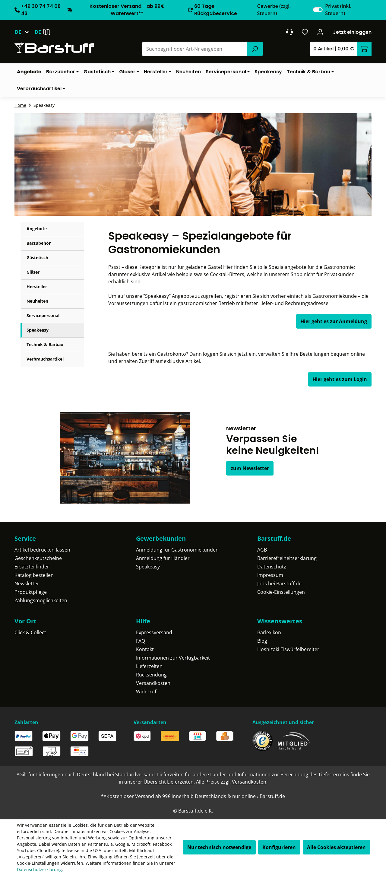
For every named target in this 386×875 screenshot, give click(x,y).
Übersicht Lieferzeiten (169, 781)
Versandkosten (153, 683)
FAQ (140, 641)
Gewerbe (274, 10)
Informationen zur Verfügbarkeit (173, 657)
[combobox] (195, 49)
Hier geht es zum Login (339, 379)
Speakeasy (38, 330)
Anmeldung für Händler (163, 558)
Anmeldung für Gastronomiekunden (177, 549)
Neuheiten (37, 301)
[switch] (318, 9)
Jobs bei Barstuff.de (279, 583)
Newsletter (26, 583)
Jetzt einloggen (352, 32)
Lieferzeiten (149, 666)
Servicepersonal (43, 315)
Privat (338, 10)
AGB (262, 549)
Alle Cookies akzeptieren (336, 847)
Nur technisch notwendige (219, 847)
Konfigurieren (279, 847)
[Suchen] (254, 49)
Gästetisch (37, 257)
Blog (262, 641)
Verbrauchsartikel (45, 359)
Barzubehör (39, 243)
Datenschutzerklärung (39, 869)
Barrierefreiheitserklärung (287, 558)
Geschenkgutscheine (38, 558)
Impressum (270, 575)
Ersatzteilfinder (31, 566)
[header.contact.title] (289, 32)
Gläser (33, 272)
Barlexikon (269, 632)
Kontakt (145, 649)
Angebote (37, 228)
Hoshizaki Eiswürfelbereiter (288, 649)
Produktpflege (30, 592)
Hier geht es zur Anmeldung (333, 321)
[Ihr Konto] (320, 32)
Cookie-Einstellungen (281, 592)
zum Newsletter (250, 468)
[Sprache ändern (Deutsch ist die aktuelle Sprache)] (24, 32)
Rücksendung (151, 674)
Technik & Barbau (45, 344)
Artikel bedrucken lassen (42, 549)
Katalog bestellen (34, 575)
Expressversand (154, 632)
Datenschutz (271, 566)
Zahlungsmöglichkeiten (40, 600)
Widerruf (146, 691)
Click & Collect (30, 632)
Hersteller (37, 286)
